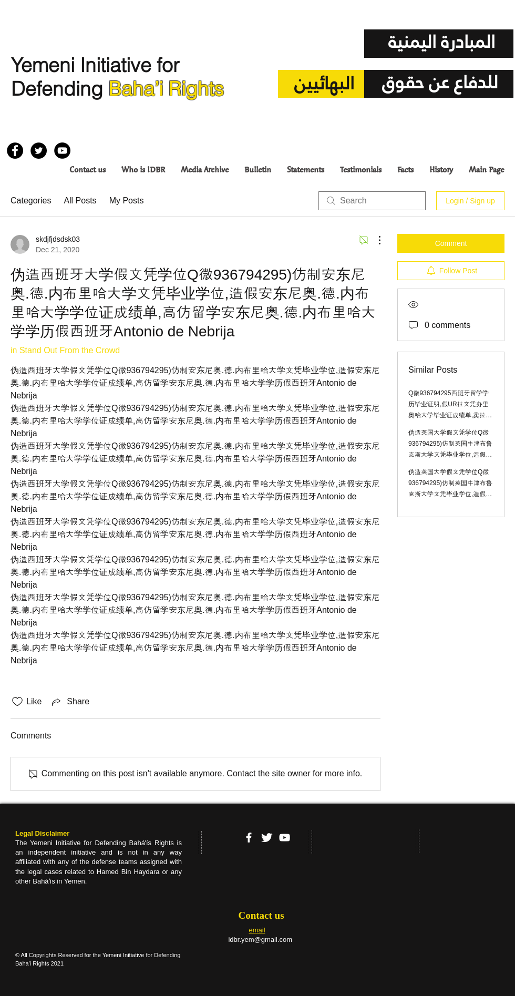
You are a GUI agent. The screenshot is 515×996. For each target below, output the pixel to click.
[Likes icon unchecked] (17, 701)
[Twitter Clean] (266, 837)
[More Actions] (374, 240)
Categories (31, 200)
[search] (372, 200)
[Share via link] (69, 701)
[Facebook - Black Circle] (15, 150)
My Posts (126, 200)
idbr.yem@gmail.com (260, 939)
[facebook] (248, 837)
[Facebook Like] (27, 125)
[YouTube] (284, 837)
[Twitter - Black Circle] (38, 150)
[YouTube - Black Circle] (62, 150)
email (257, 930)
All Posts (80, 200)
